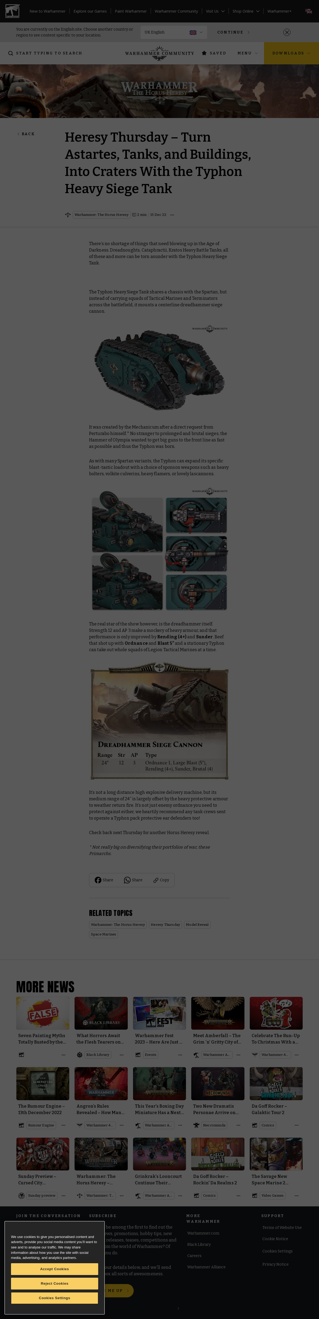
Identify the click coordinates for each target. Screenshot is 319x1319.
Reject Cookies (54, 1283)
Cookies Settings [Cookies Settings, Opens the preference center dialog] (54, 1298)
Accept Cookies (54, 1269)
